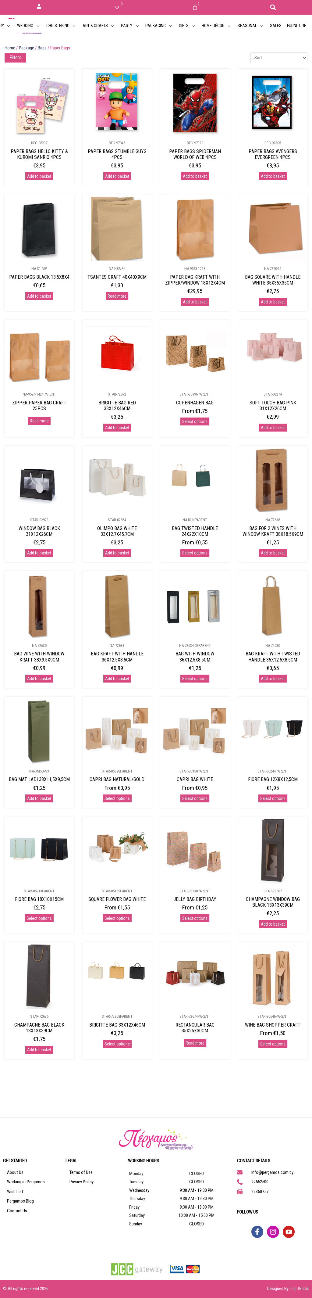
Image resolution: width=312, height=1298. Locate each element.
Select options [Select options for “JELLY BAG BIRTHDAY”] (194, 918)
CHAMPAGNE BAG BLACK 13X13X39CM (39, 1028)
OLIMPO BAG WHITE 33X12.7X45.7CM (117, 531)
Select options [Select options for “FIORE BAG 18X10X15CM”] (39, 918)
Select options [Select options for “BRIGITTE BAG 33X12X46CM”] (117, 1044)
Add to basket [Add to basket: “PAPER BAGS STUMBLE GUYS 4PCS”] (117, 176)
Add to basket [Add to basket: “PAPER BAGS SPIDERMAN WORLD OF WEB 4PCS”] (195, 176)
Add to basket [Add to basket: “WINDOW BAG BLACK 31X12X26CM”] (39, 552)
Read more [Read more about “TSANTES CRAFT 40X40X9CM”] (117, 296)
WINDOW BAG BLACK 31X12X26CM (39, 531)
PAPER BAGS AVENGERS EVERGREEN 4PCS (273, 154)
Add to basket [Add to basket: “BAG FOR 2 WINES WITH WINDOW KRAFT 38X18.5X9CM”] (273, 552)
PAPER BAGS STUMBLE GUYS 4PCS (117, 154)
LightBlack (299, 1288)
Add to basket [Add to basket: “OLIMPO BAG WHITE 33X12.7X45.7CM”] (117, 552)
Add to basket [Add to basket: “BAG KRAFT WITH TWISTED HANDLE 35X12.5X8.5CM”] (273, 678)
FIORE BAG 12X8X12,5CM (273, 779)
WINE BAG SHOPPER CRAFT (272, 1025)
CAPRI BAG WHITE (195, 779)
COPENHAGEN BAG (195, 403)
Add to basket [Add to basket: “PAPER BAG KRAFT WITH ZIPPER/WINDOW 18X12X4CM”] (195, 301)
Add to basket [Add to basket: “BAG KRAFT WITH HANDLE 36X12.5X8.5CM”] (117, 678)
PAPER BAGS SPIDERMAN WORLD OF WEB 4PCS (195, 154)
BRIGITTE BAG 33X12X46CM (117, 1025)
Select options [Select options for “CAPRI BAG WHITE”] (194, 798)
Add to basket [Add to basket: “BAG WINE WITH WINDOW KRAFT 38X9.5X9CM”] (39, 678)
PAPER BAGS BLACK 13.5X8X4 (39, 277)
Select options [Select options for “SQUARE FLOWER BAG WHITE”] (117, 918)
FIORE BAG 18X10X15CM (39, 899)
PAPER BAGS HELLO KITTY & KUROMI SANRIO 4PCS (39, 154)
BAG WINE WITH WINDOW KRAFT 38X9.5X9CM (39, 656)
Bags (42, 48)
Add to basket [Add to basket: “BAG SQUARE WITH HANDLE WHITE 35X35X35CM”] (273, 301)
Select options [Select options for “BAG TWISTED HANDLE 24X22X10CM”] (194, 552)
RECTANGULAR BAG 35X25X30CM (195, 1028)
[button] (273, 7)
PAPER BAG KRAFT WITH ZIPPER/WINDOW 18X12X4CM (195, 280)
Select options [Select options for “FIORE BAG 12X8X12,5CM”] (272, 798)
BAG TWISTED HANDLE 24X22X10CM (195, 531)
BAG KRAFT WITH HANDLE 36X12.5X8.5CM (117, 656)
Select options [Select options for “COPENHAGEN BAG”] (194, 421)
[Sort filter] (278, 57)
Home (10, 48)
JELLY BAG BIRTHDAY (194, 899)
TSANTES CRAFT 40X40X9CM (117, 277)
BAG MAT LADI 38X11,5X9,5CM (39, 779)
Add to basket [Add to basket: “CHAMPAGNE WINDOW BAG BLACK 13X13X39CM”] (273, 924)
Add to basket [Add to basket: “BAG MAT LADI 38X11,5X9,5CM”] (39, 798)
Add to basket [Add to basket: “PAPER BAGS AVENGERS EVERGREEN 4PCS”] (273, 176)
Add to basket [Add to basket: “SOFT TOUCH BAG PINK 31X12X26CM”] (273, 427)
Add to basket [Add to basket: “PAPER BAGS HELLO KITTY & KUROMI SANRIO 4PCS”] (39, 176)
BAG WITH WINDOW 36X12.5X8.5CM (195, 656)
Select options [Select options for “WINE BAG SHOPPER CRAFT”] (272, 1044)
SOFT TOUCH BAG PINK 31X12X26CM (273, 405)
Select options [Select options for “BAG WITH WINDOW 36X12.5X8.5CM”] (194, 678)
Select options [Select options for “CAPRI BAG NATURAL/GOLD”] (117, 798)
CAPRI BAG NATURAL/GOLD (117, 779)
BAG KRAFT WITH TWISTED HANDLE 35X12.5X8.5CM (273, 656)
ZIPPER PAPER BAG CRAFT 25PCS (39, 405)
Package (26, 48)
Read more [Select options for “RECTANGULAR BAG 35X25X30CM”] (195, 1043)
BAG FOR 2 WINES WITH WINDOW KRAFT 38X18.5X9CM (273, 531)
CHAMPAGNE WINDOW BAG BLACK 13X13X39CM (273, 902)
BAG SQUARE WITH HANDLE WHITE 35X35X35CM (272, 280)
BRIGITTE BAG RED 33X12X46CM (117, 405)
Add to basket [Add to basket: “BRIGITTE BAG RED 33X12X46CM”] (117, 427)
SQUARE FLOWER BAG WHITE (117, 899)
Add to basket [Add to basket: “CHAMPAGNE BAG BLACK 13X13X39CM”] (39, 1049)
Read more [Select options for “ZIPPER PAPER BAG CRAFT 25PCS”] (39, 420)
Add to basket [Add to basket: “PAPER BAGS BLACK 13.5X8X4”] (39, 296)
